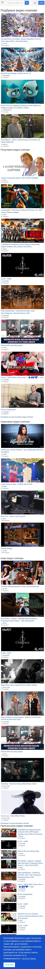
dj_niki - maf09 (6, 279)
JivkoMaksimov (7, 110)
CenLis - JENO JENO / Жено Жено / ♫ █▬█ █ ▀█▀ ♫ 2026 (22, 377)
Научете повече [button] (29, 959)
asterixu (5, 144)
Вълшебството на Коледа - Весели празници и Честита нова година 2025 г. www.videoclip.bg (21, 40)
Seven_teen (6, 687)
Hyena (5, 214)
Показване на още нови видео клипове (15, 823)
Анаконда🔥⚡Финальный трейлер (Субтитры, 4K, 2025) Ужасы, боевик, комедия (21, 211)
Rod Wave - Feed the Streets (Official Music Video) (18, 784)
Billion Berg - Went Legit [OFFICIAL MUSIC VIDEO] (19, 685)
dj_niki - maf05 (23, 904)
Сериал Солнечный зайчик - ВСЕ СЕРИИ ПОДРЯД (19, 178)
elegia (4, 623)
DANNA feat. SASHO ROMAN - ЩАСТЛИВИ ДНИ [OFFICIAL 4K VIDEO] (22, 451)
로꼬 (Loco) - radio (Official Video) (12, 816)
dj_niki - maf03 (23, 925)
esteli (20, 920)
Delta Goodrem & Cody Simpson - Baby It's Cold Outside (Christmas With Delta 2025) (20, 718)
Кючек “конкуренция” (8, 409)
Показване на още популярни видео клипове (17, 417)
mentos (5, 43)
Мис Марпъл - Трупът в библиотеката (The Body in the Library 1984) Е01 (20, 141)
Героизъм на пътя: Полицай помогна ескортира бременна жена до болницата (30, 916)
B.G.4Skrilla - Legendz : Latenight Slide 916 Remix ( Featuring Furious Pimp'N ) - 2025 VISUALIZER (19, 620)
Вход (41, 3)
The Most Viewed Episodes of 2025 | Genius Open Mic (20, 586)
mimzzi (5, 180)
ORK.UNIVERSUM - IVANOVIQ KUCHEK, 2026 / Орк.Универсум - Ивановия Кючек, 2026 (18, 312)
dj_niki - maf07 (6, 653)
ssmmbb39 (6, 655)
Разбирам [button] (9, 965)
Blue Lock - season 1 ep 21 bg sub (13, 516)
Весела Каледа (6, 548)
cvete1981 (6, 281)
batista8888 (6, 75)
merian (5, 550)
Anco (4, 518)
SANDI (5, 454)
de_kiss (5, 588)
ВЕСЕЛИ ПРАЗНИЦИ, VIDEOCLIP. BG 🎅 (16, 73)
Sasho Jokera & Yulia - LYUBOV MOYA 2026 (16, 484)
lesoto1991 (6, 721)
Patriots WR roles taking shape (11, 345)
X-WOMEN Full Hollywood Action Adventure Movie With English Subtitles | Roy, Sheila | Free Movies (20, 246)
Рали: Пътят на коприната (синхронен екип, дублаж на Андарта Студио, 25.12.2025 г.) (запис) (21, 107)
